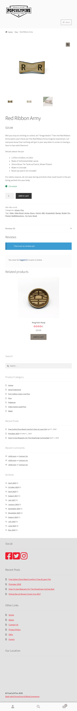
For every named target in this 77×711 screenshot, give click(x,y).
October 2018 (13, 487)
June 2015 (12, 526)
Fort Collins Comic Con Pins (19, 394)
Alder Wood (19, 213)
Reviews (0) (10, 228)
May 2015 (11, 530)
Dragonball (50, 213)
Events (12, 639)
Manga (58, 213)
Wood (35, 216)
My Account (13, 706)
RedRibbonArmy (17, 216)
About (11, 620)
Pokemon (12, 402)
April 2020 (12, 483)
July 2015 (12, 521)
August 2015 (13, 517)
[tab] (38, 228)
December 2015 (14, 509)
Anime (17, 210)
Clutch (38, 213)
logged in (23, 260)
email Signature (14, 389)
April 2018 (12, 491)
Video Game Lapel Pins (17, 407)
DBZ (43, 213)
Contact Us (23, 456)
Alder (12, 213)
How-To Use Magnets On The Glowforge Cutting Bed (28, 438)
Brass (32, 213)
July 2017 (12, 500)
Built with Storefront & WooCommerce (22, 696)
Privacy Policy (15, 629)
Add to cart (24, 195)
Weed (10, 411)
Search (38, 706)
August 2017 (13, 496)
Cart (59, 705)
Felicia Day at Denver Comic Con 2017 (25, 594)
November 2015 (14, 513)
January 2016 (13, 504)
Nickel (64, 213)
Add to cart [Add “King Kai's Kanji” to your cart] (38, 337)
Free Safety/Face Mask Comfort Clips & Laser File (27, 429)
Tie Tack (28, 216)
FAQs (11, 634)
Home (10, 32)
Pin (68, 213)
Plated (8, 216)
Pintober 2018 (13, 433)
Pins (16, 32)
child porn (12, 456)
